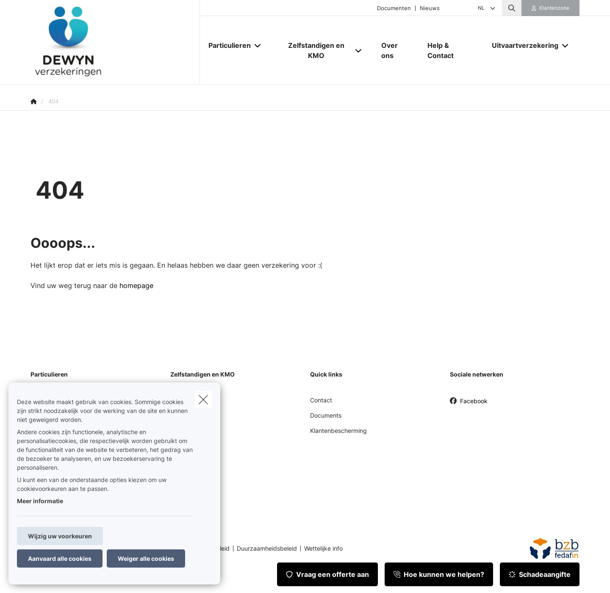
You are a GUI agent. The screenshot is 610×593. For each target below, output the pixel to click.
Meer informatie (40, 500)
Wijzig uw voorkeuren (60, 536)
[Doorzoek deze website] (511, 8)
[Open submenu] (258, 45)
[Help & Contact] (451, 50)
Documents (325, 415)
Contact (321, 400)
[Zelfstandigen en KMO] (313, 50)
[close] (203, 399)
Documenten (394, 8)
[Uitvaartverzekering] (521, 45)
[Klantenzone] (550, 8)
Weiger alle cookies (146, 558)
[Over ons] (396, 50)
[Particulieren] (226, 45)
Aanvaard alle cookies (60, 558)
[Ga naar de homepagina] (115, 42)
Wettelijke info (323, 548)
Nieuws (430, 8)
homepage (136, 285)
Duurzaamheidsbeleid (267, 548)
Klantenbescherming (338, 430)
